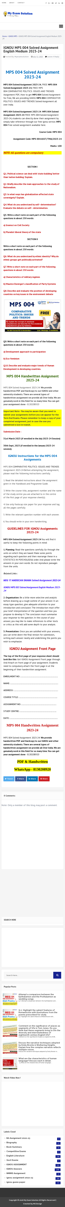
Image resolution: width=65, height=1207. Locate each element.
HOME (4, 3)
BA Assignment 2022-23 (18, 1138)
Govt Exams (12, 1160)
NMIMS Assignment (15, 1173)
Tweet (9, 779)
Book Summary (14, 1147)
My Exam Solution (31, 1200)
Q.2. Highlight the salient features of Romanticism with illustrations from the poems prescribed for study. (38, 1012)
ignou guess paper (15, 1182)
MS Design (37, 1204)
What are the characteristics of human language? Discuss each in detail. (38, 1059)
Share (20, 779)
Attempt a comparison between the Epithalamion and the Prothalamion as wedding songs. (37, 996)
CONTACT (21, 3)
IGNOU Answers (14, 1169)
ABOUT (11, 3)
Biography (11, 1142)
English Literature (15, 1156)
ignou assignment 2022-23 (19, 1178)
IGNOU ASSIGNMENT (16, 1164)
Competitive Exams (16, 1151)
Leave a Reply (53, 57)
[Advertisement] (32, 893)
